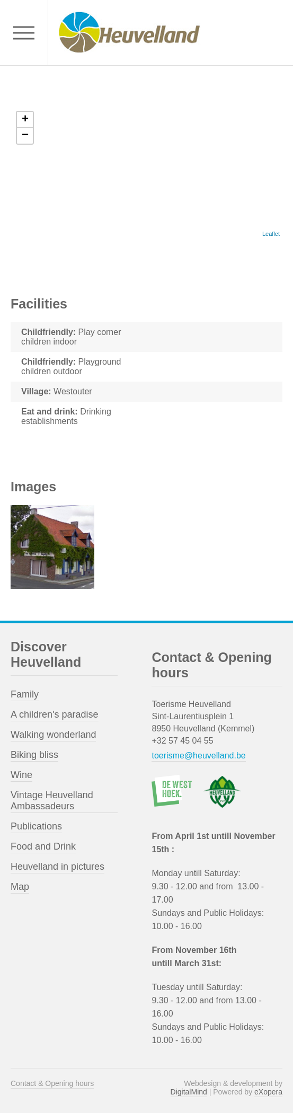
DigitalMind (189, 1092)
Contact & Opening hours (52, 1083)
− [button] (25, 136)
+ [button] (25, 120)
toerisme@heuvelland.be (198, 755)
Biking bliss (34, 754)
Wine (21, 775)
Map (20, 886)
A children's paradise (55, 714)
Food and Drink (43, 846)
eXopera (268, 1092)
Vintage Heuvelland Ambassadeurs (52, 800)
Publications (36, 826)
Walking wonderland (53, 734)
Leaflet (271, 234)
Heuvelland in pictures (57, 866)
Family (25, 694)
